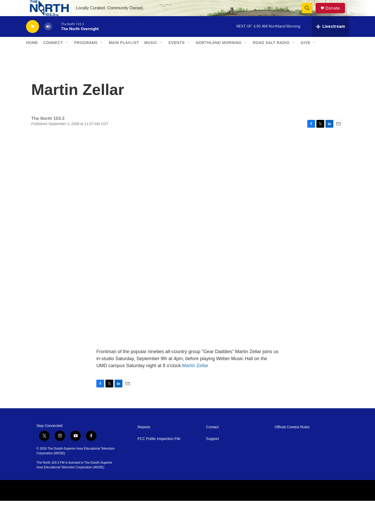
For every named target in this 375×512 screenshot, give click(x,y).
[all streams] (330, 37)
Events (176, 54)
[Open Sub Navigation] (67, 54)
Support (212, 450)
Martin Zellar (195, 376)
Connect (53, 54)
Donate (336, 13)
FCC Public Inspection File (159, 450)
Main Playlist (124, 54)
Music (150, 54)
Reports (144, 438)
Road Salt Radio (271, 54)
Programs (86, 54)
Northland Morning (218, 54)
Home (32, 54)
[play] (32, 38)
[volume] (48, 38)
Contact (212, 438)
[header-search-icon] (309, 14)
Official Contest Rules (292, 438)
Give (305, 54)
